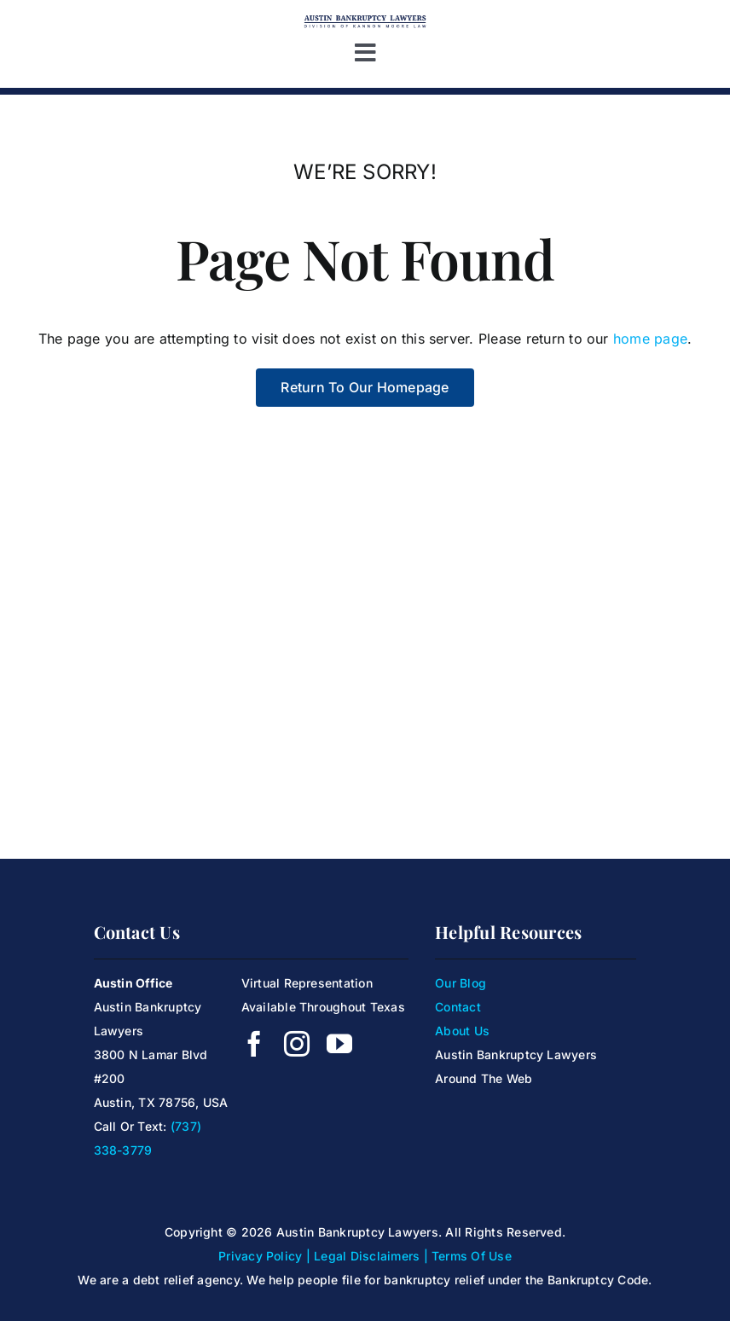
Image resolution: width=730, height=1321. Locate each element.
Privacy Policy (260, 1256)
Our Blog (460, 983)
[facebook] (254, 1044)
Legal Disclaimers (367, 1256)
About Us (462, 1030)
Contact (458, 1006)
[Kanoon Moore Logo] (365, 19)
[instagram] (297, 1044)
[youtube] (339, 1044)
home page (650, 338)
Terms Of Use (472, 1256)
